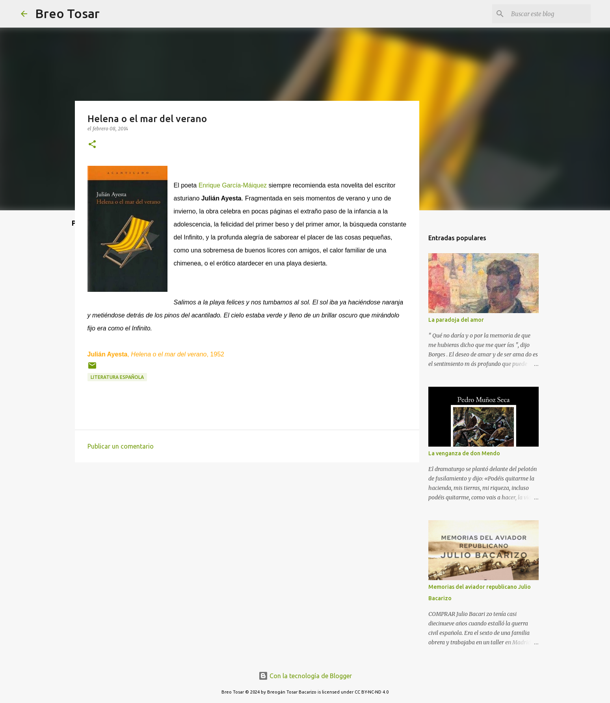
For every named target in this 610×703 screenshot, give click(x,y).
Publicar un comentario (120, 446)
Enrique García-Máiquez (233, 185)
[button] (92, 144)
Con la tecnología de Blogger (305, 675)
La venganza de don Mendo (464, 453)
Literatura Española (117, 377)
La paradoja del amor (456, 320)
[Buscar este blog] (549, 13)
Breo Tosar (67, 13)
